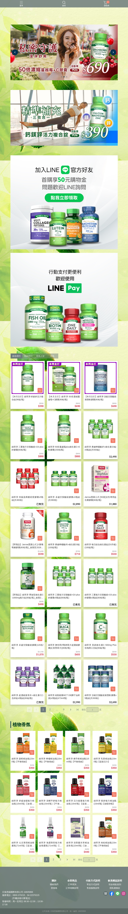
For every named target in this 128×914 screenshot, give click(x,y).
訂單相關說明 (72, 888)
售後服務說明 (93, 888)
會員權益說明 (115, 881)
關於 (54, 881)
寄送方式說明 (93, 884)
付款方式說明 (93, 881)
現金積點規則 (115, 884)
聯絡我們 (54, 884)
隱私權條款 (115, 888)
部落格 (54, 888)
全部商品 (72, 881)
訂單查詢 (72, 884)
